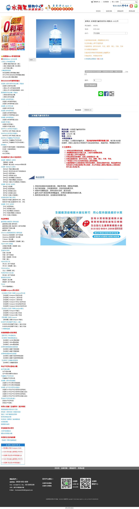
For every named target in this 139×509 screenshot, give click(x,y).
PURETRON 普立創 (7, 273)
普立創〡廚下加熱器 (8, 275)
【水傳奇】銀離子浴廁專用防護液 (12, 358)
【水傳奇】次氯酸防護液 (10, 362)
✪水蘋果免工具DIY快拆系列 (11, 157)
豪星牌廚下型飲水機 (8, 228)
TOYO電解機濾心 (7, 286)
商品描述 (78, 110)
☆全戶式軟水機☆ (8, 68)
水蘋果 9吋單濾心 (7, 124)
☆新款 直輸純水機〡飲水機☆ (11, 66)
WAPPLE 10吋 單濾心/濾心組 (11, 131)
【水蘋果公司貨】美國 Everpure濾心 (12, 308)
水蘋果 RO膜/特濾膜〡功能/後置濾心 (13, 147)
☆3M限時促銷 (5, 329)
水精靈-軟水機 (6, 248)
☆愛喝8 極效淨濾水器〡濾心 (11, 64)
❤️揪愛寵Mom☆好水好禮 (9, 59)
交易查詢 (106, 2)
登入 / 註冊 (115, 2)
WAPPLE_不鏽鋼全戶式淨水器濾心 (13, 142)
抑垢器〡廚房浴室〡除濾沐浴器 (11, 412)
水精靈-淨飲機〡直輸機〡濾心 (11, 246)
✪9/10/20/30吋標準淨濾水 (10, 81)
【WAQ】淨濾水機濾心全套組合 (12, 180)
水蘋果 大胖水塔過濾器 (8, 380)
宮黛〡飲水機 (6, 253)
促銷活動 (109, 11)
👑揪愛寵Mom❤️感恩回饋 (10, 56)
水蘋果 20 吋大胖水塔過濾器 (11, 385)
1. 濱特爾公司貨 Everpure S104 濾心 (13, 448)
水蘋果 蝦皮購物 (47, 483)
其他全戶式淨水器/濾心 (8, 398)
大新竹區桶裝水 (6, 431)
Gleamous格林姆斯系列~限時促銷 (11, 232)
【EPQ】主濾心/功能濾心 (10, 195)
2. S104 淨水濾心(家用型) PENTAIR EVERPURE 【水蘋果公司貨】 (22, 452)
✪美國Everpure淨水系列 (10, 290)
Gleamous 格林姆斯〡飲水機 (11, 237)
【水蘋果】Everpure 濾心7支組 (12, 315)
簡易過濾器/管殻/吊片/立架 (9, 409)
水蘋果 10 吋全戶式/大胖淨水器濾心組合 (14, 392)
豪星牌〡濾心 (6, 230)
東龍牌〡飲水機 (7, 280)
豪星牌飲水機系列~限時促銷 (10, 221)
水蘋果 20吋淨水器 (8, 108)
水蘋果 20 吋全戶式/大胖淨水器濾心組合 (14, 396)
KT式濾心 (5, 151)
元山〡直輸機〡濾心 (8, 270)
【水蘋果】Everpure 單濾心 (11, 311)
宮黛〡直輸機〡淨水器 (9, 257)
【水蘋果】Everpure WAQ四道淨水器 (14, 304)
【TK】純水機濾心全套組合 (11, 211)
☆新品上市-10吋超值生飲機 (11, 88)
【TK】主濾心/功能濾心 (9, 215)
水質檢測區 (4, 422)
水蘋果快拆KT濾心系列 (8, 197)
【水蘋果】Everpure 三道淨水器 (12, 299)
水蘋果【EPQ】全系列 (8, 184)
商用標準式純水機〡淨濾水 (9, 92)
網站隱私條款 (69, 508)
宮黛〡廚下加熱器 (8, 255)
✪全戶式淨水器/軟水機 (9, 366)
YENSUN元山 (5, 268)
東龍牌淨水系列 (6, 277)
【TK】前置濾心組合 (8, 208)
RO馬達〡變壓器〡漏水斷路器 (10, 419)
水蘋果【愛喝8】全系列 (8, 160)
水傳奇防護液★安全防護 (8, 353)
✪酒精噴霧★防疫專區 (9, 332)
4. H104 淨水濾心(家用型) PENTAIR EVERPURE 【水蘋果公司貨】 (23, 459)
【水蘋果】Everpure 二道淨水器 (12, 297)
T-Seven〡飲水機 (7, 239)
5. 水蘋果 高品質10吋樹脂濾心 (11, 462)
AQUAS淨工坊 (5, 261)
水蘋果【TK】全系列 (7, 204)
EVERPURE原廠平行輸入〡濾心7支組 (14, 326)
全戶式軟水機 (5, 369)
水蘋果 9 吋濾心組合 (8, 126)
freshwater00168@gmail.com (24, 490)
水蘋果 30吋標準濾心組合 (10, 119)
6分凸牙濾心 (6, 153)
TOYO (3, 284)
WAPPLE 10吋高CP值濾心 (9, 129)
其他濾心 (4, 145)
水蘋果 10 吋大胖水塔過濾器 (11, 383)
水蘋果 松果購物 (47, 486)
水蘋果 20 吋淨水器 (7, 106)
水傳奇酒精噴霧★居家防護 (9, 347)
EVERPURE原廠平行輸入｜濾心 (11, 322)
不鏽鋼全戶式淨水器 (7, 376)
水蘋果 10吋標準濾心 (7, 99)
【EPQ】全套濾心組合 (9, 193)
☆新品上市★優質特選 (8, 61)
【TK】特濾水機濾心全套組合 (11, 213)
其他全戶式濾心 (7, 403)
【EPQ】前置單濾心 (8, 188)
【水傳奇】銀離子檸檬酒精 (10, 351)
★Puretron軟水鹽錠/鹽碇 (10, 77)
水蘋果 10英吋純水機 (9, 86)
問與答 (87, 110)
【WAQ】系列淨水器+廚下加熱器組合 (14, 171)
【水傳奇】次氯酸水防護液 (9, 360)
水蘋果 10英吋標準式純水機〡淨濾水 (12, 83)
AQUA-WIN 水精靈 (7, 244)
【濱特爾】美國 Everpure (9, 317)
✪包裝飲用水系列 (7, 428)
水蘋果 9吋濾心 (6, 122)
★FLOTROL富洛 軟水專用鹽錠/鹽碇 (13, 75)
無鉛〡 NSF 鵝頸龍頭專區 (9, 414)
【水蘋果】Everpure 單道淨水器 (12, 295)
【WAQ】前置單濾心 (9, 173)
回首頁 (98, 11)
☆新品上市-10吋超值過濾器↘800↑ (13, 90)
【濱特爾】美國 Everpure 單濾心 (12, 319)
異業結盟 (132, 11)
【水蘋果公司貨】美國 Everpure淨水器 (13, 293)
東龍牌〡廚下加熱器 (8, 282)
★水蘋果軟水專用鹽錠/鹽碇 (11, 73)
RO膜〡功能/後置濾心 (9, 149)
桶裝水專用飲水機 (6, 433)
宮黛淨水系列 (5, 250)
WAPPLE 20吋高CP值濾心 (9, 133)
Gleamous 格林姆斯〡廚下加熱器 (12, 235)
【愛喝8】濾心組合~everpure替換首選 (14, 164)
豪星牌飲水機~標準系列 (9, 224)
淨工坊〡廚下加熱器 (8, 264)
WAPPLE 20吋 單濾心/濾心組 (11, 135)
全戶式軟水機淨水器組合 (10, 373)
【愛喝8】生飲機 (7, 162)
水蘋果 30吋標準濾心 (7, 117)
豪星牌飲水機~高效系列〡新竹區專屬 (14, 226)
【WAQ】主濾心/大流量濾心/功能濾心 (14, 182)
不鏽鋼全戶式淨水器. (8, 378)
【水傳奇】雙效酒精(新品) (9, 338)
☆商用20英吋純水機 (8, 95)
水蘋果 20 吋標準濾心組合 (10, 115)
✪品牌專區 (5, 219)
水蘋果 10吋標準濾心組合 (10, 103)
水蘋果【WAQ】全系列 (8, 167)
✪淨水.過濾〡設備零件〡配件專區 (13, 406)
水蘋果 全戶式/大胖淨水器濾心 (10, 387)
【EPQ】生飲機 (7, 186)
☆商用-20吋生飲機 (8, 97)
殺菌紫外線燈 (5, 424)
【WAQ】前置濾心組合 (9, 175)
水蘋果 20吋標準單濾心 (9, 113)
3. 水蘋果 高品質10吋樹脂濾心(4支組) (13, 455)
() (95, 1)
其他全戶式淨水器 (8, 400)
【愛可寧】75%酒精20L (8, 335)
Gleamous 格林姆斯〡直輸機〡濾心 (13, 241)
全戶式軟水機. (6, 371)
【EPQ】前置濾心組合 (9, 191)
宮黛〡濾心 (5, 259)
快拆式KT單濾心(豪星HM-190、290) (13, 199)
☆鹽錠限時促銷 (6, 70)
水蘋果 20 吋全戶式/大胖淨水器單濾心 (14, 394)
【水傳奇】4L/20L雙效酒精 (10, 340)
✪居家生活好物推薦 (8, 437)
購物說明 (120, 11)
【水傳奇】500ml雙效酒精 (10, 342)
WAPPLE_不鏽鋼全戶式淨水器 (11, 140)
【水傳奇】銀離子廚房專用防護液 (12, 356)
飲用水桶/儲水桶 (6, 417)
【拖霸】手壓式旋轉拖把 (8, 440)
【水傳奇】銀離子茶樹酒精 (10, 349)
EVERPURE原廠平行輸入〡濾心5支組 (14, 324)
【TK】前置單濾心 (8, 206)
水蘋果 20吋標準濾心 (7, 110)
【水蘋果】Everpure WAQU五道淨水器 (14, 306)
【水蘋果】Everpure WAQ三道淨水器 (14, 302)
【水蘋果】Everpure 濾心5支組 (12, 313)
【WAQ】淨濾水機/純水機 (10, 169)
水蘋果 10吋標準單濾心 (9, 101)
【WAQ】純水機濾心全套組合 (11, 177)
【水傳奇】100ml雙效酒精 (10, 344)
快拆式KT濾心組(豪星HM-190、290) (13, 202)
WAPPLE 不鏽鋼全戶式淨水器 (10, 138)
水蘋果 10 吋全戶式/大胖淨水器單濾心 (14, 389)
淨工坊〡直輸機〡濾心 (9, 266)
